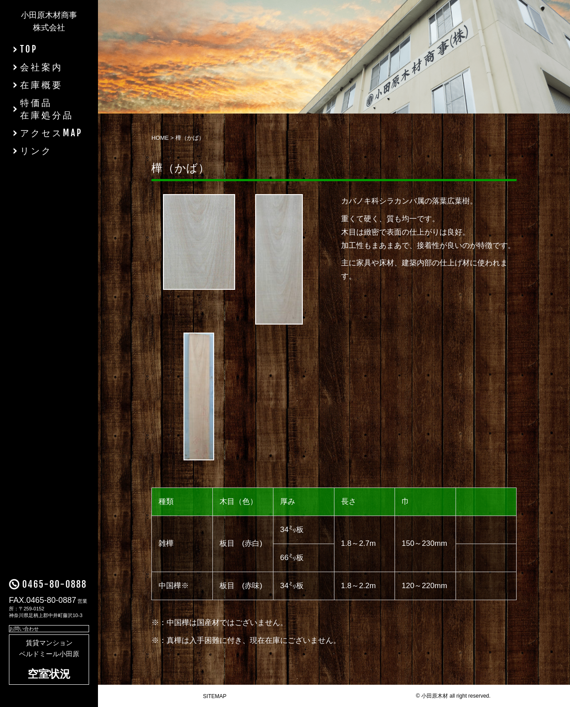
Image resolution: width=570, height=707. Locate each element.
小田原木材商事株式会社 (49, 21)
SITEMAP (215, 696)
